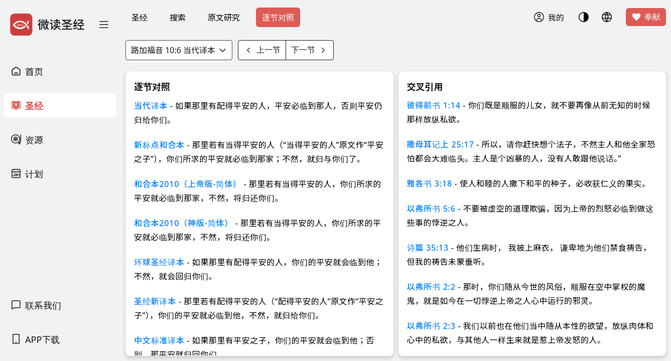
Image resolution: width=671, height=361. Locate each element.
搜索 (178, 17)
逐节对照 (278, 17)
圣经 (139, 17)
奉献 (645, 17)
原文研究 (224, 17)
